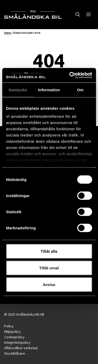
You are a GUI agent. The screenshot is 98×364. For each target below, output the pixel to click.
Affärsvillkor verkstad (21, 348)
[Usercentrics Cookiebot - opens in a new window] (70, 75)
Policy (9, 326)
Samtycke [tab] (17, 89)
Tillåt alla (49, 251)
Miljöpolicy (12, 331)
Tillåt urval (49, 267)
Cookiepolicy (14, 337)
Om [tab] (80, 89)
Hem (7, 33)
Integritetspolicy (17, 342)
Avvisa (49, 284)
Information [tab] (49, 89)
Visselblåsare (14, 353)
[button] (77, 14)
